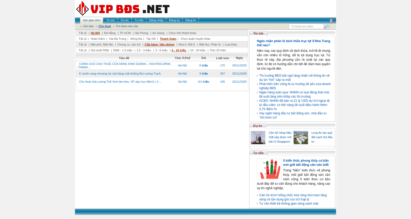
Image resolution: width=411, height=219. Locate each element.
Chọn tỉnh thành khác (182, 33)
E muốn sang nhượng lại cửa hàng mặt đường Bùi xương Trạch (120, 73)
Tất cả (82, 33)
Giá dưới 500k (100, 50)
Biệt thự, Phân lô (210, 44)
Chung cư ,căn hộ (128, 44)
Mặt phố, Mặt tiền (102, 44)
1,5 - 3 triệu (144, 50)
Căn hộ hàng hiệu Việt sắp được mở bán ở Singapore (280, 137)
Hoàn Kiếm (98, 38)
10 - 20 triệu (198, 50)
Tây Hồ (151, 38)
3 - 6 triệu (161, 50)
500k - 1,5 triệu (123, 50)
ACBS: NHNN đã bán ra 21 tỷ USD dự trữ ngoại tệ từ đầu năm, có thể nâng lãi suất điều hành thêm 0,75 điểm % (294, 105)
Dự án (257, 126)
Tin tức (258, 33)
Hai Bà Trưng (117, 38)
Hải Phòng (141, 33)
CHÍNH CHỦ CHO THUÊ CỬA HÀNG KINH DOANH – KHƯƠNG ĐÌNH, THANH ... (124, 65)
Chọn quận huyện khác (195, 38)
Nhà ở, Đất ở (187, 44)
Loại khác (231, 44)
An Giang (159, 33)
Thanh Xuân (168, 38)
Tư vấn (258, 153)
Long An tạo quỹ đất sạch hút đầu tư (322, 137)
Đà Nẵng (109, 33)
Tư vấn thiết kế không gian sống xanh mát (288, 203)
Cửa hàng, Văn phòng (159, 44)
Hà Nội (95, 33)
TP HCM (125, 33)
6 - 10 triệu (179, 50)
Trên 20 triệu (218, 50)
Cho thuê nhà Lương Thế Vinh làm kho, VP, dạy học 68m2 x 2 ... (120, 81)
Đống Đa (136, 38)
